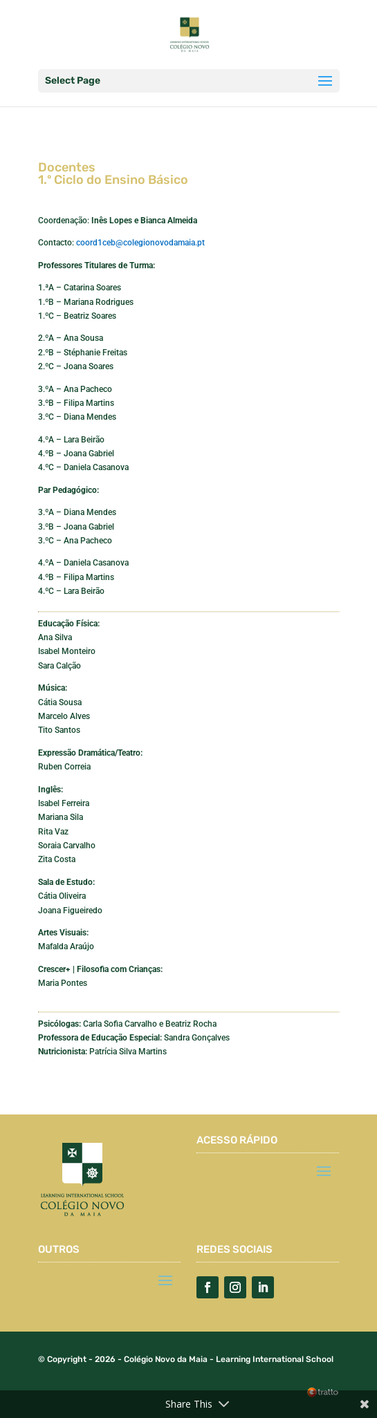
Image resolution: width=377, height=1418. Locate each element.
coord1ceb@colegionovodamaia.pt (140, 243)
